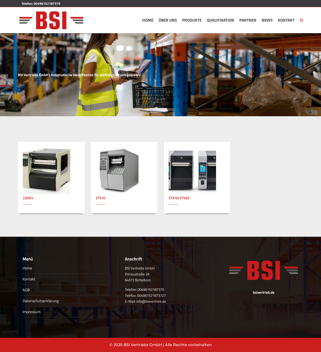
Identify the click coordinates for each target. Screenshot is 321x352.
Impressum (31, 311)
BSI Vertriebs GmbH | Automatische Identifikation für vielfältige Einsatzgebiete (78, 75)
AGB (26, 289)
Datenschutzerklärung (41, 300)
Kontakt (29, 279)
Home (27, 268)
